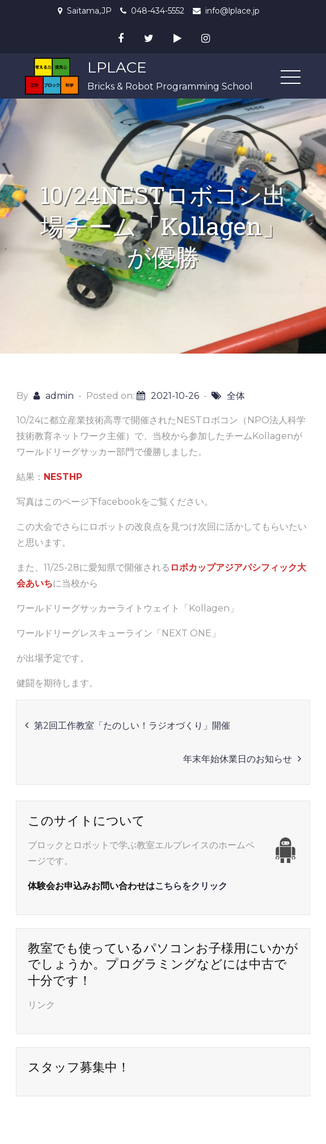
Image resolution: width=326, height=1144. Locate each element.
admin (59, 395)
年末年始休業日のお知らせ (237, 759)
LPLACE (117, 67)
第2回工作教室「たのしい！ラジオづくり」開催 (132, 725)
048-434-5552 (157, 11)
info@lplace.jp (232, 11)
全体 (236, 395)
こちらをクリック (191, 886)
